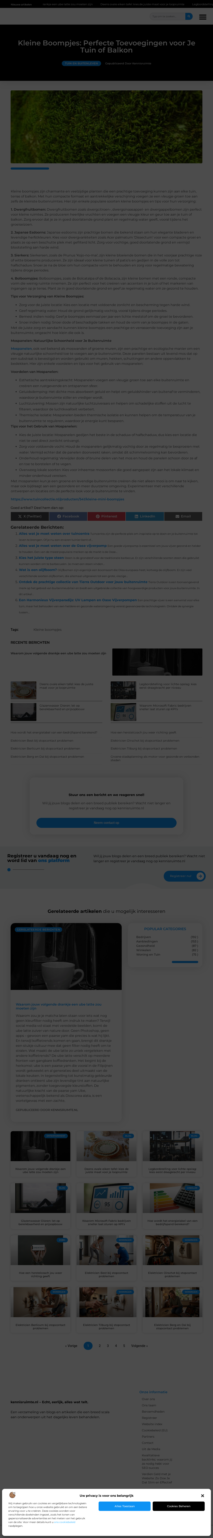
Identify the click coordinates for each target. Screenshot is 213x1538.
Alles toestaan (125, 1506)
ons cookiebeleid (64, 1522)
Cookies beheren (179, 1506)
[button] (203, 1496)
